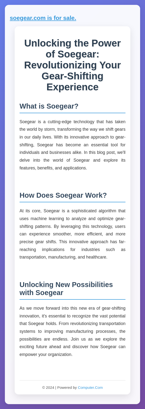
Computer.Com (90, 387)
